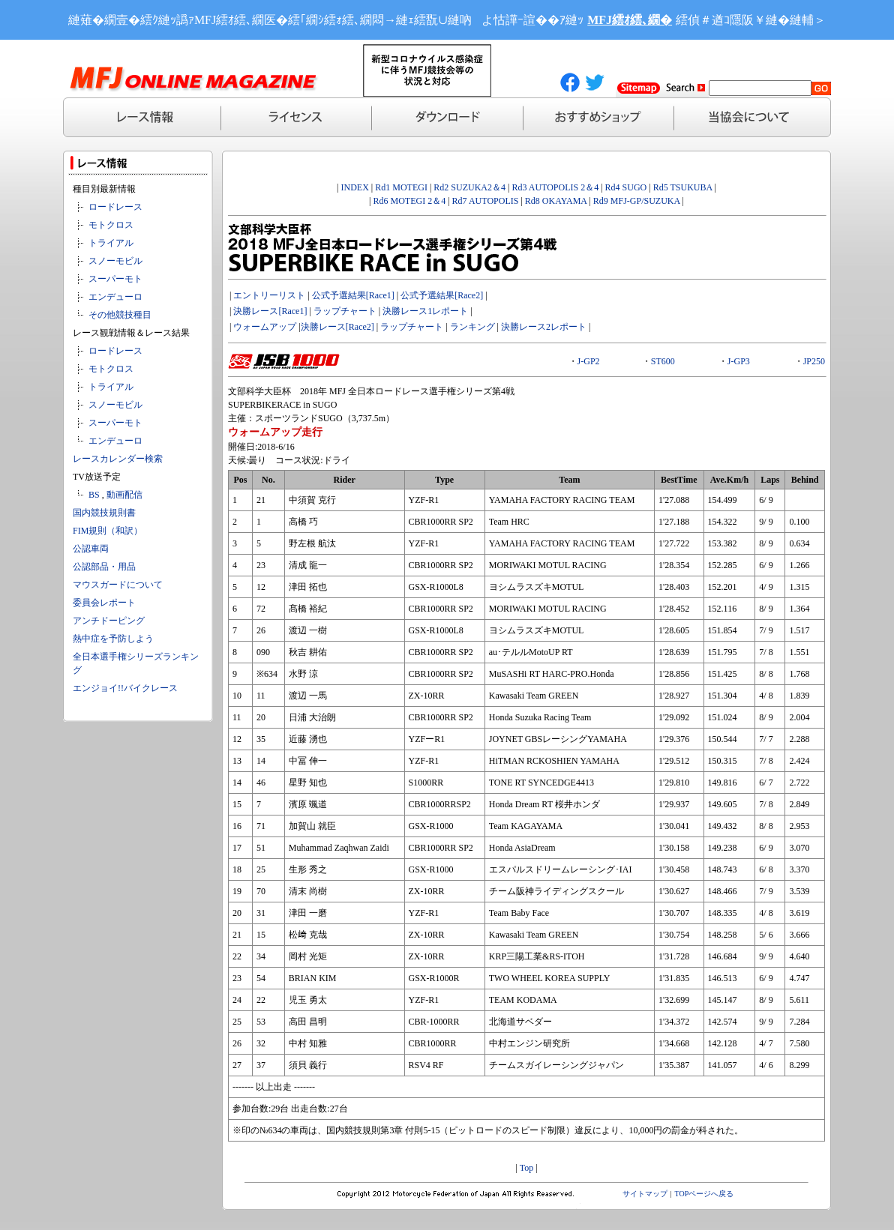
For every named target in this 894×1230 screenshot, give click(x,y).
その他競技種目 (120, 315)
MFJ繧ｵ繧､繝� (629, 19)
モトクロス (111, 225)
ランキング (472, 327)
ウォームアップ (264, 327)
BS (94, 494)
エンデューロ (115, 297)
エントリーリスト (269, 295)
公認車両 (91, 548)
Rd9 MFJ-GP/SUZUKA (636, 201)
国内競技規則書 (104, 512)
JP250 (814, 361)
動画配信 (124, 494)
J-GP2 (589, 361)
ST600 (663, 361)
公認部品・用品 (104, 566)
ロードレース (115, 207)
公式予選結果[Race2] (441, 295)
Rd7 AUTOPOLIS (485, 201)
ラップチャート (345, 311)
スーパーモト (115, 279)
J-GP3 (739, 361)
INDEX (355, 187)
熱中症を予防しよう (113, 638)
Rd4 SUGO (626, 187)
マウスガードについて (118, 584)
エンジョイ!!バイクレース (125, 688)
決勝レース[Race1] (270, 311)
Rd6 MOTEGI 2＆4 (410, 201)
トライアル (111, 243)
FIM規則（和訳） (107, 530)
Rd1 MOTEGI (401, 187)
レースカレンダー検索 (118, 458)
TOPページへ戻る (704, 1194)
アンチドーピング (109, 620)
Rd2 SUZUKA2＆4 (470, 187)
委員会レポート (104, 602)
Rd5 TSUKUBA (682, 187)
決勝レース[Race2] (337, 327)
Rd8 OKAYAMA (556, 201)
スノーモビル (115, 261)
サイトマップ (645, 1194)
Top (527, 1168)
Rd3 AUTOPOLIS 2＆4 (555, 187)
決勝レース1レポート (425, 311)
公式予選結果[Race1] (352, 295)
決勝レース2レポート (543, 327)
